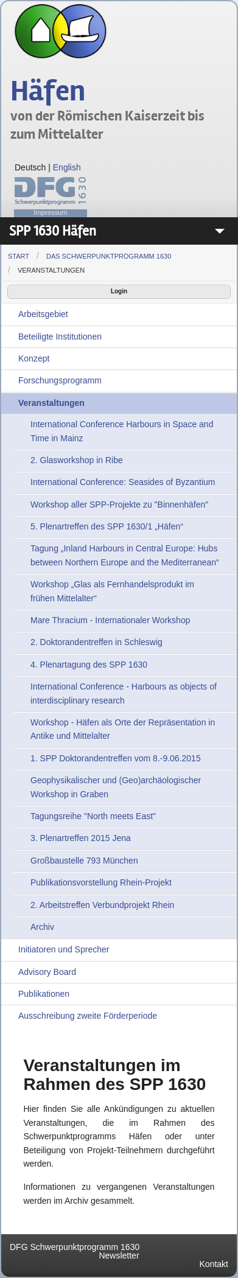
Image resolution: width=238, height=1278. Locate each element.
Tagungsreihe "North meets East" (93, 816)
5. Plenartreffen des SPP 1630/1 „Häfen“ (106, 526)
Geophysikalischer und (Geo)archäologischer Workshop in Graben (115, 786)
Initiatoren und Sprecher (63, 949)
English (67, 167)
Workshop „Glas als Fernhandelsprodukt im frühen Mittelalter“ (112, 590)
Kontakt (214, 1264)
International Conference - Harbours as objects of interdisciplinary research (123, 693)
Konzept (33, 358)
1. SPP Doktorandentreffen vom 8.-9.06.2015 (115, 758)
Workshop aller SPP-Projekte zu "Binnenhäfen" (119, 504)
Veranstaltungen (51, 270)
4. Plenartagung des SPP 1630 (88, 664)
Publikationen (43, 994)
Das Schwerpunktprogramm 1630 (108, 256)
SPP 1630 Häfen (52, 231)
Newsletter (119, 1255)
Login (119, 291)
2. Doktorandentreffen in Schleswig (96, 642)
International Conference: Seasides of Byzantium (122, 482)
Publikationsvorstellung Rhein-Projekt (101, 882)
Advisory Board (47, 972)
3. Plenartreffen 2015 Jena (80, 838)
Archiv (42, 927)
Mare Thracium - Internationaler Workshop (110, 620)
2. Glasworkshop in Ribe (76, 460)
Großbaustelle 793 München (84, 860)
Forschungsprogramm (60, 380)
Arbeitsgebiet (43, 314)
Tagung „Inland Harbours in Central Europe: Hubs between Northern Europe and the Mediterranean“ (124, 555)
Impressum (50, 212)
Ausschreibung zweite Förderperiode (87, 1016)
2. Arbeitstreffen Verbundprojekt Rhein (102, 905)
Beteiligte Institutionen (60, 336)
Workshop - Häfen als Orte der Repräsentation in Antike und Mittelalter (122, 729)
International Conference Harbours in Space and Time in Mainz (121, 430)
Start (18, 256)
